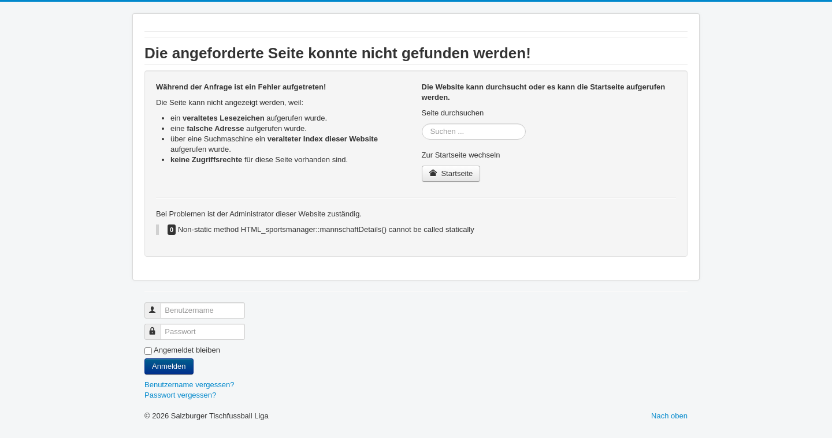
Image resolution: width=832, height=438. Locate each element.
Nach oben (669, 415)
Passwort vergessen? (180, 395)
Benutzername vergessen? (189, 384)
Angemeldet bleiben (187, 350)
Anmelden (169, 366)
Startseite (451, 173)
